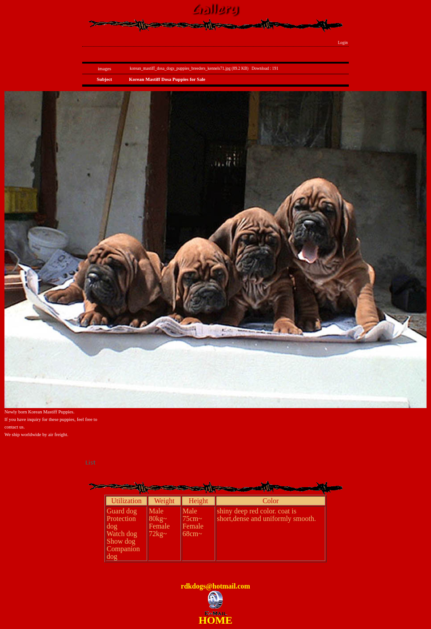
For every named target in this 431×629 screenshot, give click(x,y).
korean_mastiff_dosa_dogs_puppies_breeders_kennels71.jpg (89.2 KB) (189, 68)
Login (343, 42)
